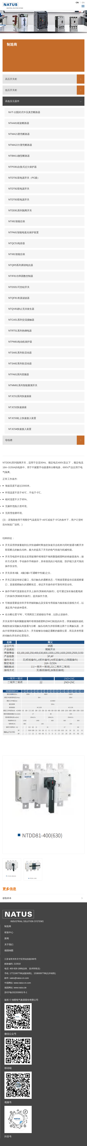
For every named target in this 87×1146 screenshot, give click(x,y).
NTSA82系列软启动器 (20, 363)
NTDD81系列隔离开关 (20, 210)
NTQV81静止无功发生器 (21, 308)
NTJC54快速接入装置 (19, 429)
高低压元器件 (12, 101)
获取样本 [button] (43, 898)
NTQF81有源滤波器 (18, 298)
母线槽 (8, 440)
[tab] (43, 898)
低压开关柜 (11, 90)
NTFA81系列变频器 (18, 374)
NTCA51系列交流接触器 (21, 319)
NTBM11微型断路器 (19, 156)
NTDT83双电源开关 (18, 199)
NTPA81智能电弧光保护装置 (23, 232)
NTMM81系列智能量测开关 (22, 385)
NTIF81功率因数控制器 (20, 276)
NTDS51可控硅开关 (18, 287)
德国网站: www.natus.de (15, 987)
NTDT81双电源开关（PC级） (24, 177)
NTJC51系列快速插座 (19, 396)
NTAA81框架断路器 (18, 123)
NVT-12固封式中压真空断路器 (24, 112)
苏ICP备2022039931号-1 (15, 992)
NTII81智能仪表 (16, 221)
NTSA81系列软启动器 (20, 352)
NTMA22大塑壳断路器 (20, 145)
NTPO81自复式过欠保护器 (22, 166)
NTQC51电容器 (16, 243)
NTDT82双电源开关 (18, 188)
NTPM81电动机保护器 (20, 341)
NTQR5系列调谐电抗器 (20, 265)
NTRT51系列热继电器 (20, 330)
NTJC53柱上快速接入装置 (22, 418)
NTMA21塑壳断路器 (19, 134)
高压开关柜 (11, 79)
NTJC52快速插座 (17, 407)
